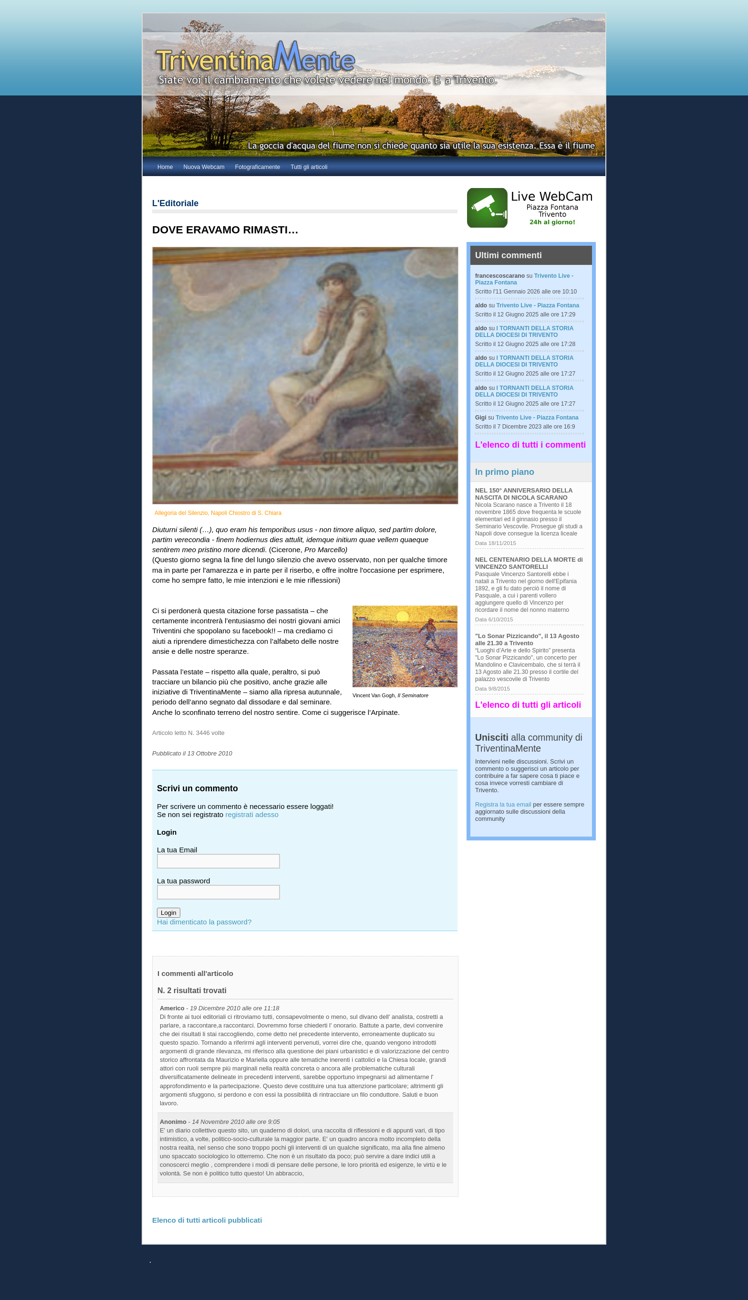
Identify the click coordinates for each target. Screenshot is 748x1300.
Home (165, 167)
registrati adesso (252, 814)
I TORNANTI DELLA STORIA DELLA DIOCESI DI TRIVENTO (524, 331)
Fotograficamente (257, 167)
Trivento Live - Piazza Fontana (538, 305)
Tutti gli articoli (309, 167)
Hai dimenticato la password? (204, 922)
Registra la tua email (503, 804)
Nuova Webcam (203, 167)
